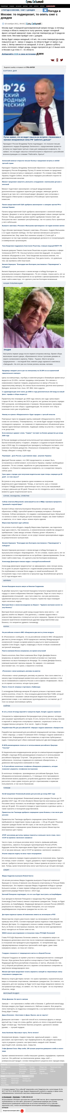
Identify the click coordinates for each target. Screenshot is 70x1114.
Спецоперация (4, 6)
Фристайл (15, 1083)
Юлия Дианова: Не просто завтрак (15, 999)
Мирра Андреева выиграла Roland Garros (17, 876)
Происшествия (55, 1067)
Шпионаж (36, 6)
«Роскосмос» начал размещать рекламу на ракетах (21, 671)
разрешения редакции (40, 1101)
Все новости (5, 1067)
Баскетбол (15, 1079)
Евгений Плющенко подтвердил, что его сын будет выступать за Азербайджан (31, 894)
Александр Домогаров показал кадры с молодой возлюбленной (26, 561)
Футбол (4, 1079)
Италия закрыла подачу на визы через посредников (21, 853)
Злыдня (7, 350)
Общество (43, 1067)
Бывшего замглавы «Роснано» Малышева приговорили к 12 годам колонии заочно (33, 225)
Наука (6, 626)
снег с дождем (28, 10)
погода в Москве (11, 10)
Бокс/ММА (5, 1085)
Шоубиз (7, 580)
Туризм (6, 788)
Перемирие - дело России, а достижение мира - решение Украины (26, 456)
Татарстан (26, 1079)
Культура (22, 1071)
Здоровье (25, 6)
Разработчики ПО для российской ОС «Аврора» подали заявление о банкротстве (32, 727)
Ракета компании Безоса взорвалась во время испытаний (24, 651)
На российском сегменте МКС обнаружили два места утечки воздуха (28, 632)
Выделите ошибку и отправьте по (19, 67)
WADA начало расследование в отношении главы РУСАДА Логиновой (28, 933)
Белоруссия (27, 1081)
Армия (30, 6)
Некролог (42, 6)
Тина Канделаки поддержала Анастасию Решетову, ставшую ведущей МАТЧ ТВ (32, 246)
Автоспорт (15, 1081)
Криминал (43, 1069)
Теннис (3, 1083)
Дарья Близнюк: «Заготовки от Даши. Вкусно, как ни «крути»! (25, 1015)
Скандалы (11, 6)
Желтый (33, 1071)
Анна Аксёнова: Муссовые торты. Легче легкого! (20, 1032)
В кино (32, 1067)
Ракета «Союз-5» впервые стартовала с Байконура (21, 687)
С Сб (33, 24)
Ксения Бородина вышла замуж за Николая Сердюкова (23, 586)
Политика (22, 1067)
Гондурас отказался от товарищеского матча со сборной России (26, 953)
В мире (3, 1069)
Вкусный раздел (11, 993)
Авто (52, 1069)
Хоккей (3, 1081)
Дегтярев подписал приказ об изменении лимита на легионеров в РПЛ (28, 914)
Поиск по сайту (50, 6)
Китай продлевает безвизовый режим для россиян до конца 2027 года (28, 794)
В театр (22, 1073)
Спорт (6, 870)
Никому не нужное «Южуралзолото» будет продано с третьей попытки (28, 414)
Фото (3, 1071)
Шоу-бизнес (18, 6)
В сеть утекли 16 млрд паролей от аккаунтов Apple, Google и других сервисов (31, 712)
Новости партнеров (8, 1073)
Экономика (23, 1069)
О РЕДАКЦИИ (7, 1097)
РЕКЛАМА (16, 1097)
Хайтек (6, 706)
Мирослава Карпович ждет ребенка (15, 523)
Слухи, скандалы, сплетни (16, 496)
